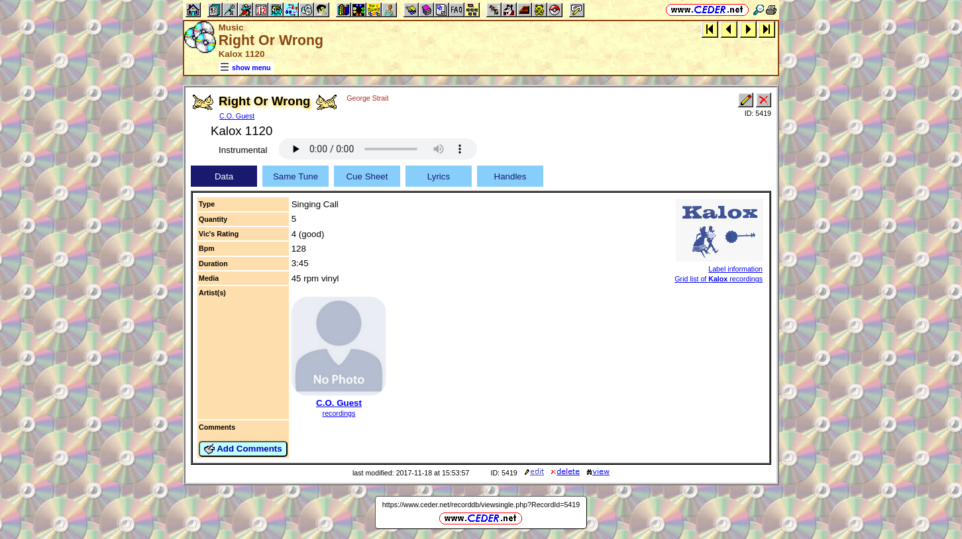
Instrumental (243, 150)
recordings (339, 413)
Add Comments (243, 449)
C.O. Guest (236, 116)
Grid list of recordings (718, 279)
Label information (735, 269)
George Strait (367, 98)
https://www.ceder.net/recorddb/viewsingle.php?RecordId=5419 (481, 505)
